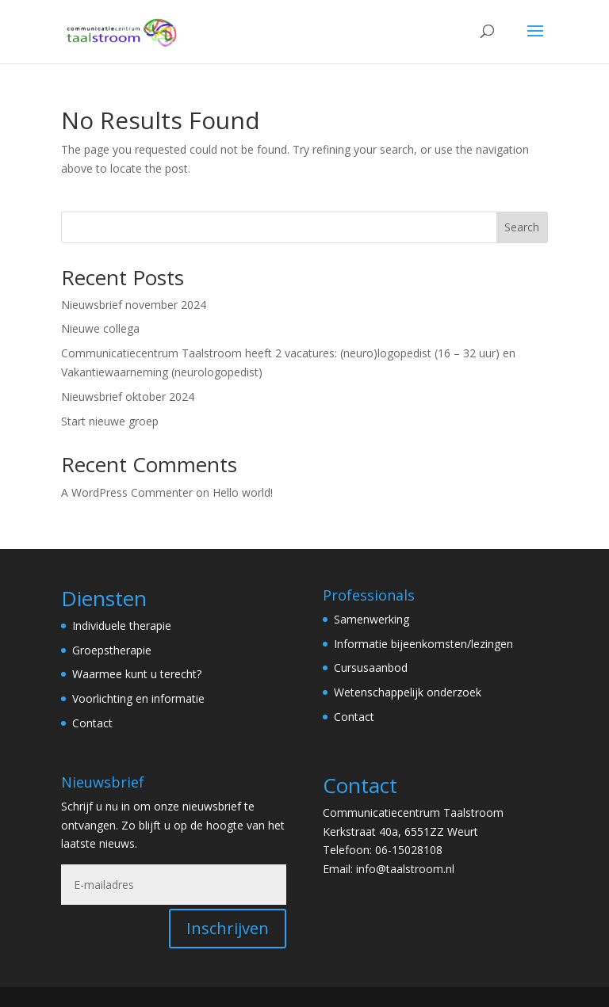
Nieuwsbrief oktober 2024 (127, 396)
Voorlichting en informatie (138, 698)
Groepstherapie (111, 650)
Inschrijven (227, 928)
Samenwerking (371, 619)
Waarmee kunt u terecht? (136, 673)
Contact (92, 722)
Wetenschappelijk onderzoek (407, 692)
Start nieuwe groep (110, 421)
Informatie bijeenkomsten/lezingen (423, 643)
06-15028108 (408, 849)
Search (521, 227)
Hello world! (243, 492)
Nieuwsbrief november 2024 (133, 304)
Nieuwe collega (100, 328)
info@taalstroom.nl (405, 868)
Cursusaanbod (371, 667)
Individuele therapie (121, 625)
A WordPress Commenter (127, 492)
